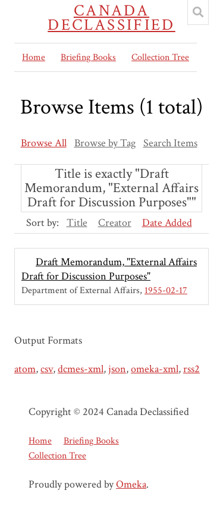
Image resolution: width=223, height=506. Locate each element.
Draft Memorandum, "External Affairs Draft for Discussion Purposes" (109, 269)
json (117, 369)
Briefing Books (88, 57)
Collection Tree (160, 57)
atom (25, 369)
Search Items (170, 143)
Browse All (44, 143)
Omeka (131, 484)
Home (33, 57)
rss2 (191, 369)
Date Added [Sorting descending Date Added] (167, 223)
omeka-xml (154, 369)
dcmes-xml (80, 369)
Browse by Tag (105, 143)
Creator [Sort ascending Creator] (114, 223)
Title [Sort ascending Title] (77, 223)
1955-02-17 (166, 290)
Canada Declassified (111, 18)
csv (46, 369)
